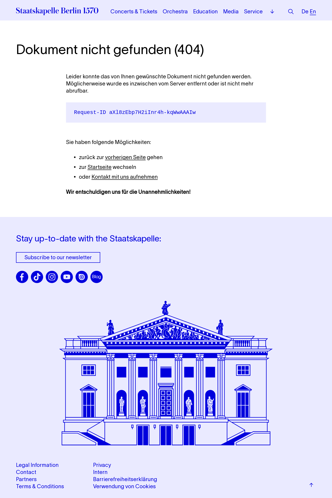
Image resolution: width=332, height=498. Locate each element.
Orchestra (175, 11)
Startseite (100, 167)
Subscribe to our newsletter (58, 257)
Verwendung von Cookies (124, 486)
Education (205, 11)
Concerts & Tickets (133, 11)
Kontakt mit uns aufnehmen (125, 177)
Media (231, 11)
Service (253, 11)
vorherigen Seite (125, 157)
